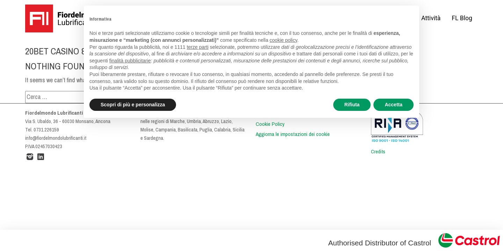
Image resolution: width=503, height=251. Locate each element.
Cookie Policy (270, 124)
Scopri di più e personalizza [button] (133, 104)
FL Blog (462, 18)
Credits (378, 152)
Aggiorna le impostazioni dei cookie (293, 134)
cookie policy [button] (283, 40)
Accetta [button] (393, 104)
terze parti (198, 47)
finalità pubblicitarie (130, 60)
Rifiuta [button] (352, 104)
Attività (430, 18)
